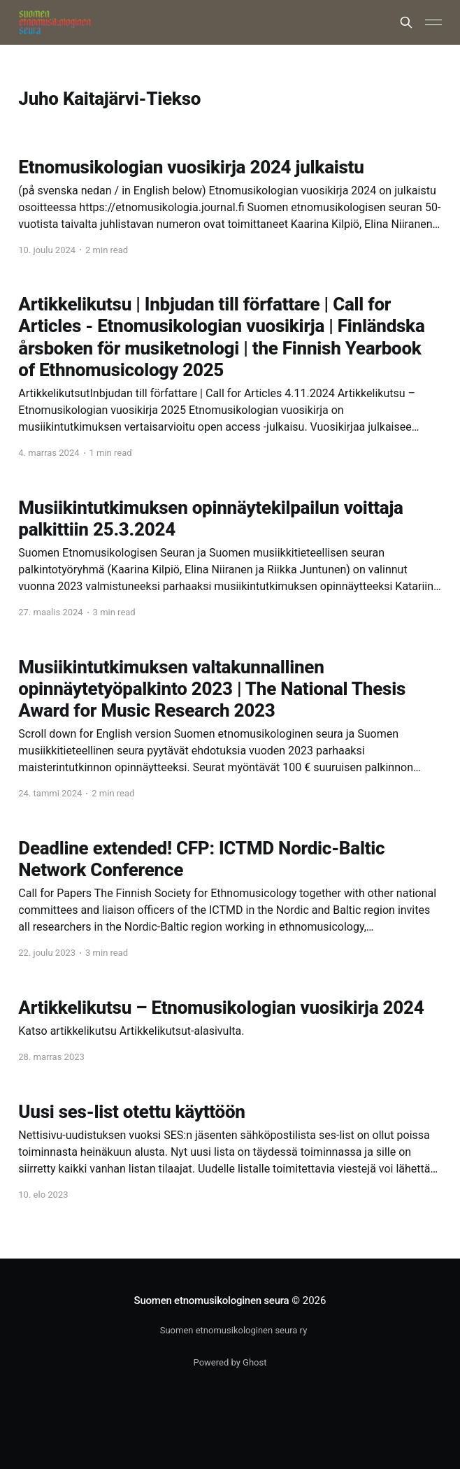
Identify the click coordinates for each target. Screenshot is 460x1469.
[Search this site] (406, 22)
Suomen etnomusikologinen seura (211, 1300)
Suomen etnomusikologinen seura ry (234, 1330)
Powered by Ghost (230, 1362)
